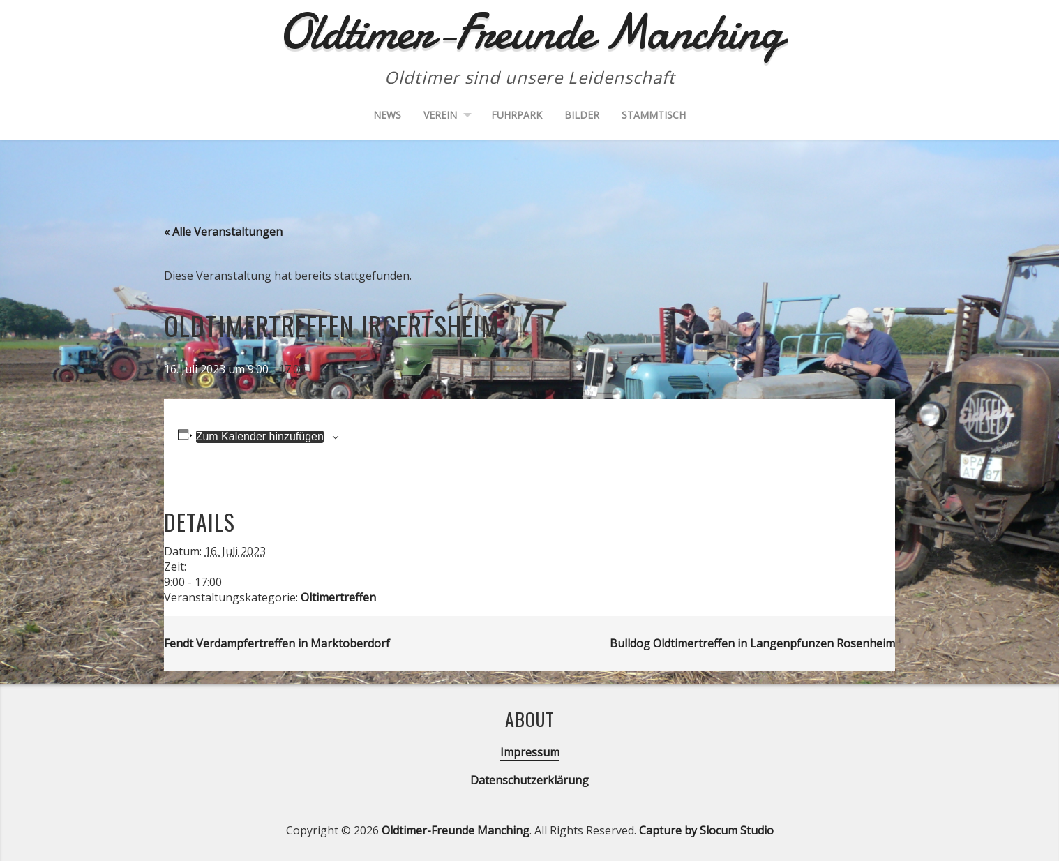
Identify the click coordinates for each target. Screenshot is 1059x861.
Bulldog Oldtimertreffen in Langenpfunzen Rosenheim (752, 643)
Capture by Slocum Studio (706, 830)
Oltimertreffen (338, 597)
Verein (440, 114)
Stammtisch (654, 114)
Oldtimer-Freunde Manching (456, 830)
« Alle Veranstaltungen (223, 231)
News (387, 114)
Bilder (581, 114)
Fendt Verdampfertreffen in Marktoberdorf (277, 643)
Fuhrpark (516, 114)
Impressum (529, 752)
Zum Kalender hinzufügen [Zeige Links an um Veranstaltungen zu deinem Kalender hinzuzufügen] (260, 436)
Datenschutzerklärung (529, 780)
